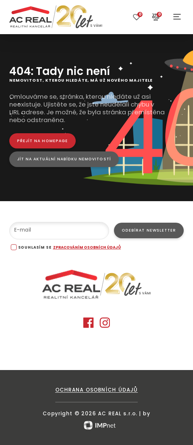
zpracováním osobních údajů (87, 247)
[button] (177, 16)
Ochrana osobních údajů (96, 389)
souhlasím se (35, 247)
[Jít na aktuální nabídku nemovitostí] (64, 159)
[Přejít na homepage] (42, 140)
